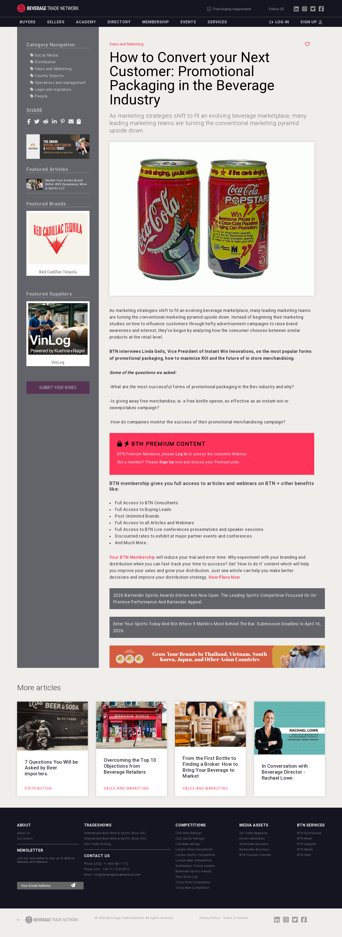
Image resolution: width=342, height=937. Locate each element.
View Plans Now (224, 577)
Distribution (43, 62)
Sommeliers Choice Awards (195, 866)
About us (23, 833)
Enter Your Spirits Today (137, 623)
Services (217, 22)
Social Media (44, 55)
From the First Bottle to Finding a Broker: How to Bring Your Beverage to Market (210, 767)
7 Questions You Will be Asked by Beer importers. (51, 768)
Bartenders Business (254, 849)
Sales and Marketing (50, 69)
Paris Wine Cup (187, 877)
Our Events (25, 838)
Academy (86, 22)
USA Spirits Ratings (190, 838)
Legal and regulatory (50, 89)
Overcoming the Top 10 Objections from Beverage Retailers (130, 766)
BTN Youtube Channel (255, 855)
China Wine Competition (193, 882)
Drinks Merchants (252, 838)
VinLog (57, 362)
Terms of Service (235, 918)
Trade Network (48, 8)
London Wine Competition (194, 849)
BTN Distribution (309, 833)
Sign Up (166, 462)
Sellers (56, 22)
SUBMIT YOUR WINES (57, 387)
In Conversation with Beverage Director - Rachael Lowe (285, 772)
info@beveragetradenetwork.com (117, 874)
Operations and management (58, 82)
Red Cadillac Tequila (58, 272)
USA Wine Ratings (189, 833)
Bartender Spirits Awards (194, 871)
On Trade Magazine (253, 833)
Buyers (28, 22)
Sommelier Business (254, 844)
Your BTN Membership (132, 557)
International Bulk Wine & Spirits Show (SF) (115, 833)
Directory (119, 22)
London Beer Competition (194, 860)
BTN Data (304, 855)
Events (188, 22)
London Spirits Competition (195, 855)
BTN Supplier (306, 844)
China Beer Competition (192, 887)
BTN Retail (304, 838)
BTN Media (305, 849)
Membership (155, 22)
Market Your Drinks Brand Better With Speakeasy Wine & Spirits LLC (66, 184)
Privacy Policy (210, 918)
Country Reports (47, 75)
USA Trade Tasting (97, 844)
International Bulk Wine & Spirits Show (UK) (115, 838)
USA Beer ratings (188, 844)
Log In (181, 454)
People (39, 96)
